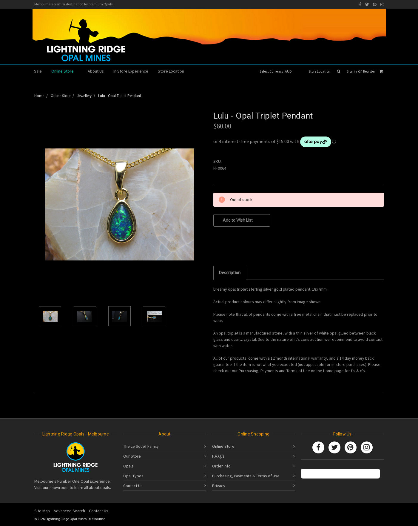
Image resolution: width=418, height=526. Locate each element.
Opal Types (133, 476)
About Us (96, 71)
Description (229, 272)
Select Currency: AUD (278, 71)
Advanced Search (69, 510)
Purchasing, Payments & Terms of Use (246, 476)
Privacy (218, 485)
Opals (128, 466)
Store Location (319, 71)
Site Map (42, 510)
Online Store (64, 71)
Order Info (221, 466)
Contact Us (133, 485)
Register (369, 71)
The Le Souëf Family (141, 446)
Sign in (352, 71)
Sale (38, 71)
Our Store (132, 456)
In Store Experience (130, 71)
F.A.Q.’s (218, 456)
